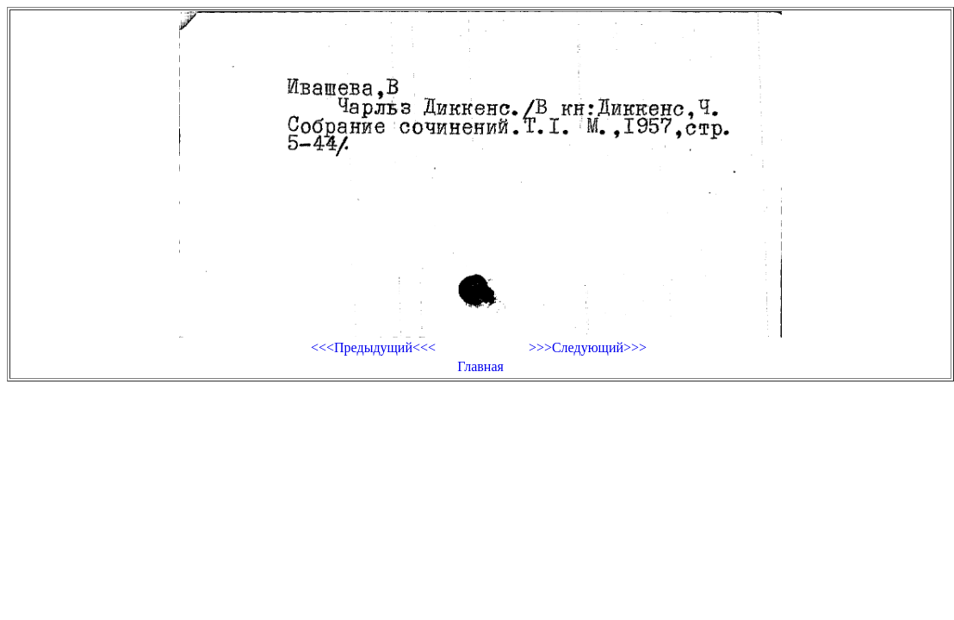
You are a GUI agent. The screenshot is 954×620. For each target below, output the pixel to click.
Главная (480, 366)
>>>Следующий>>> (588, 347)
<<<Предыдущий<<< (373, 347)
